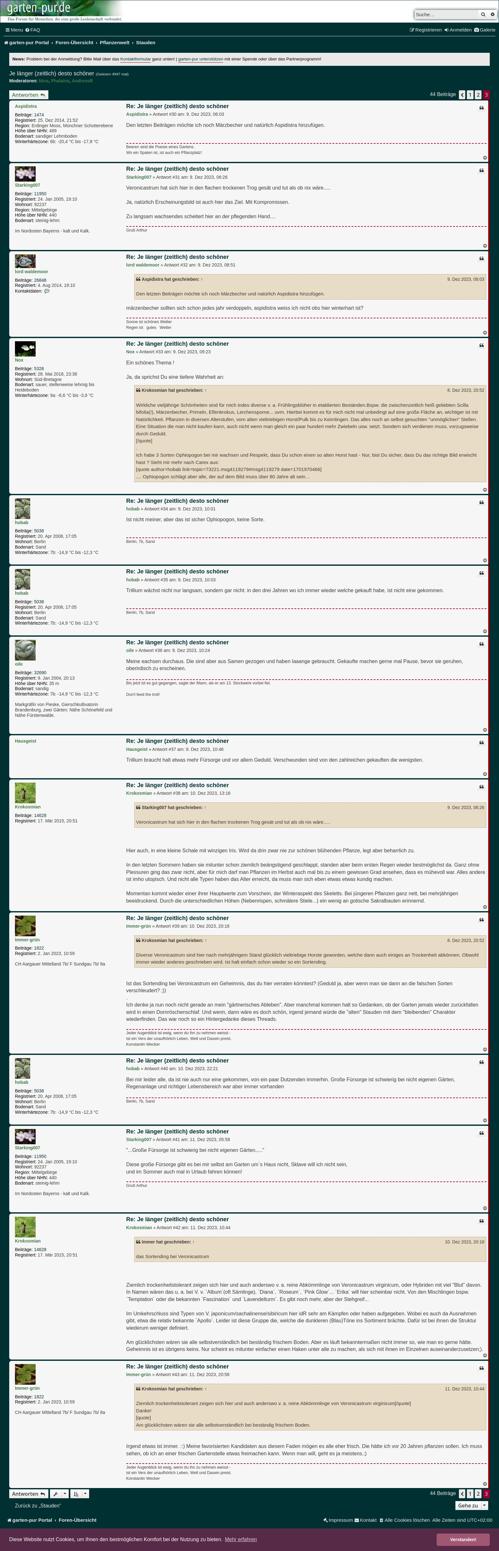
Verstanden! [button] (463, 1539)
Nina (43, 80)
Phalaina (60, 80)
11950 (40, 193)
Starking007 (27, 185)
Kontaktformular (135, 59)
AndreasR (82, 80)
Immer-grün (27, 939)
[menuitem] (32, 29)
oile (19, 664)
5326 (39, 368)
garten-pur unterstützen (200, 59)
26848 (40, 280)
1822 (39, 948)
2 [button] (478, 94)
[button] (462, 94)
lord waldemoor (31, 271)
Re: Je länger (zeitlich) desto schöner (177, 106)
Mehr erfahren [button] (241, 1539)
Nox (19, 360)
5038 (39, 530)
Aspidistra (26, 106)
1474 (39, 114)
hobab (21, 522)
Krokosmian (28, 806)
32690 (40, 672)
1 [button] (470, 94)
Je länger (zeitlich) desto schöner (51, 73)
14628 (40, 815)
